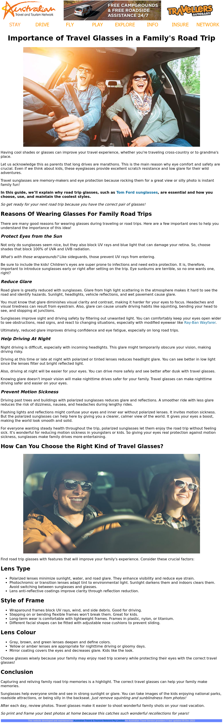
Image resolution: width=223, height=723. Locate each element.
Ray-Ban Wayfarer (200, 322)
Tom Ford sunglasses (137, 192)
